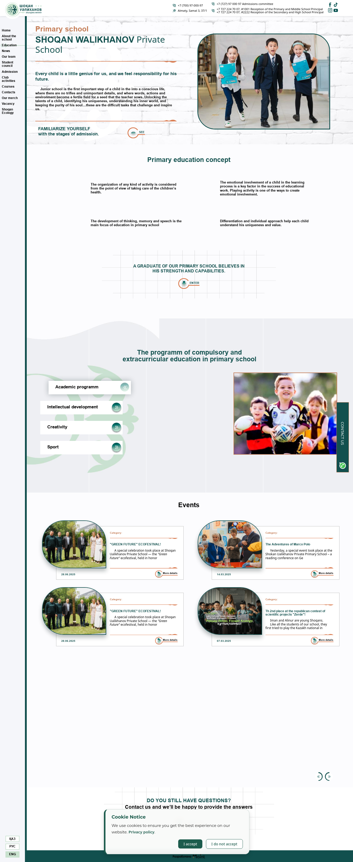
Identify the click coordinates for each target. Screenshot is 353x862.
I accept (190, 843)
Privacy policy (142, 831)
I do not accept (224, 843)
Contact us (342, 433)
